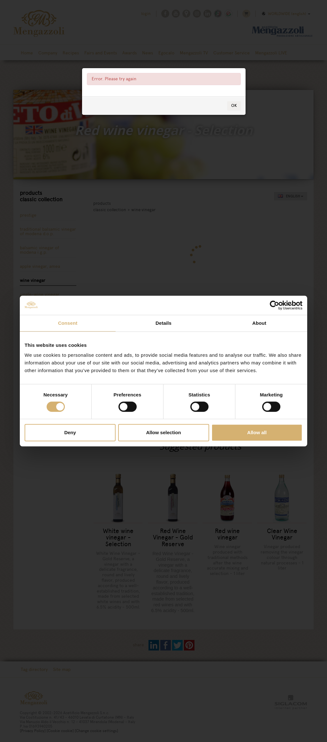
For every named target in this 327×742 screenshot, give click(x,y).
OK (234, 111)
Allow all (257, 432)
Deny (70, 432)
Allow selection (163, 432)
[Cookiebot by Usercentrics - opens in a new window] (274, 305)
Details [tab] (163, 323)
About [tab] (259, 323)
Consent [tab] (68, 323)
